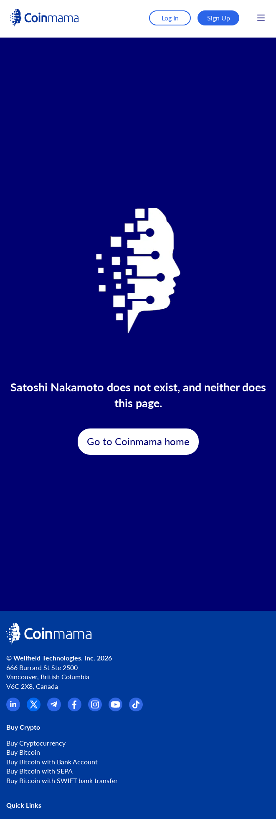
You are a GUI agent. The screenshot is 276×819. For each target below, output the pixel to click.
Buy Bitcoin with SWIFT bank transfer (62, 780)
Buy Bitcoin (23, 752)
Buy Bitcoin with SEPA (39, 771)
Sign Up (218, 18)
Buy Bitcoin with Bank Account (52, 762)
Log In (170, 18)
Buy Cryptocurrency (36, 743)
